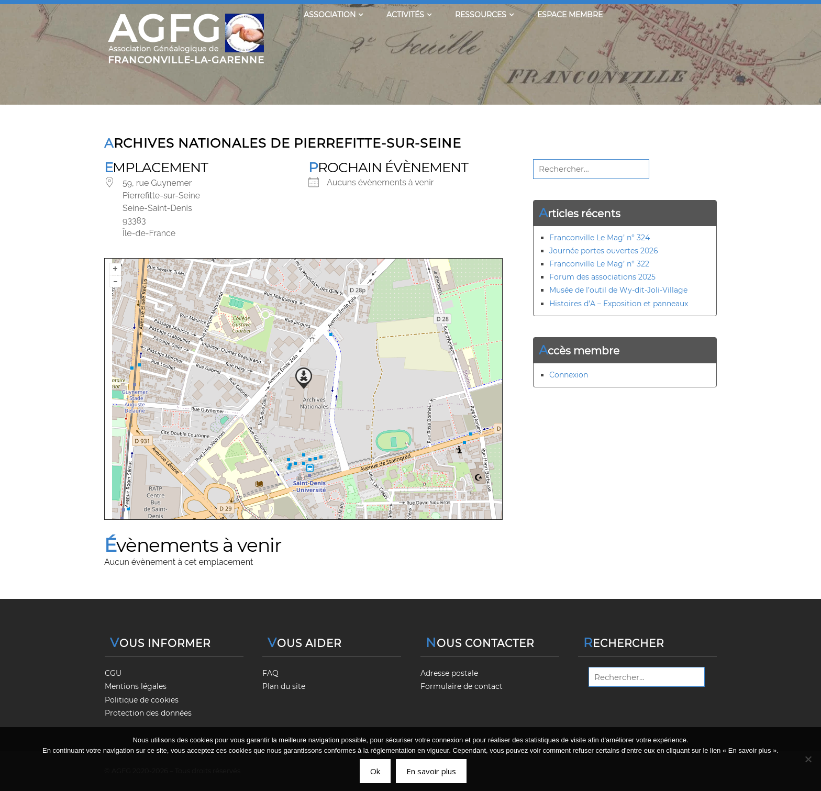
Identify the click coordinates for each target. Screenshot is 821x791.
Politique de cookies (142, 700)
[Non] (808, 759)
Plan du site (283, 686)
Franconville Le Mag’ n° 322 (599, 264)
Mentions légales (136, 686)
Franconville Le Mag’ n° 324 (599, 237)
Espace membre (570, 14)
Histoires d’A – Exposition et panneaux (618, 303)
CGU (113, 673)
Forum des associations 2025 (602, 277)
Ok (375, 771)
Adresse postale (449, 673)
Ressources (484, 14)
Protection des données (148, 713)
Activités (408, 14)
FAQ (270, 673)
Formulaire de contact (461, 686)
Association (333, 14)
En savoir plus (431, 771)
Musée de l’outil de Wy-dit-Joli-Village (618, 290)
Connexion (568, 375)
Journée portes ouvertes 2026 (603, 250)
